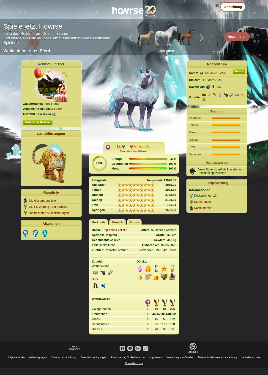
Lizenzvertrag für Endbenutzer (128, 357)
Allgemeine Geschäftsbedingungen (27, 357)
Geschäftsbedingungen (94, 357)
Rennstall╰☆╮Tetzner (133, 151)
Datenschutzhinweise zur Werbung (217, 357)
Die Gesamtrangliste (42, 200)
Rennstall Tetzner (51, 64)
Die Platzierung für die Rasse (48, 206)
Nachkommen (203, 208)
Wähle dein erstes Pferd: (27, 51)
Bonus (134, 222)
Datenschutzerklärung (64, 357)
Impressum (155, 357)
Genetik (117, 222)
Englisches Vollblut (114, 230)
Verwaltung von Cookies (180, 357)
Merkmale (98, 222)
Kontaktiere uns (134, 363)
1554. (59, 108)
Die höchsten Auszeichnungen (49, 213)
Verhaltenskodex (251, 357)
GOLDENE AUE (215, 72)
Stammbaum (202, 201)
